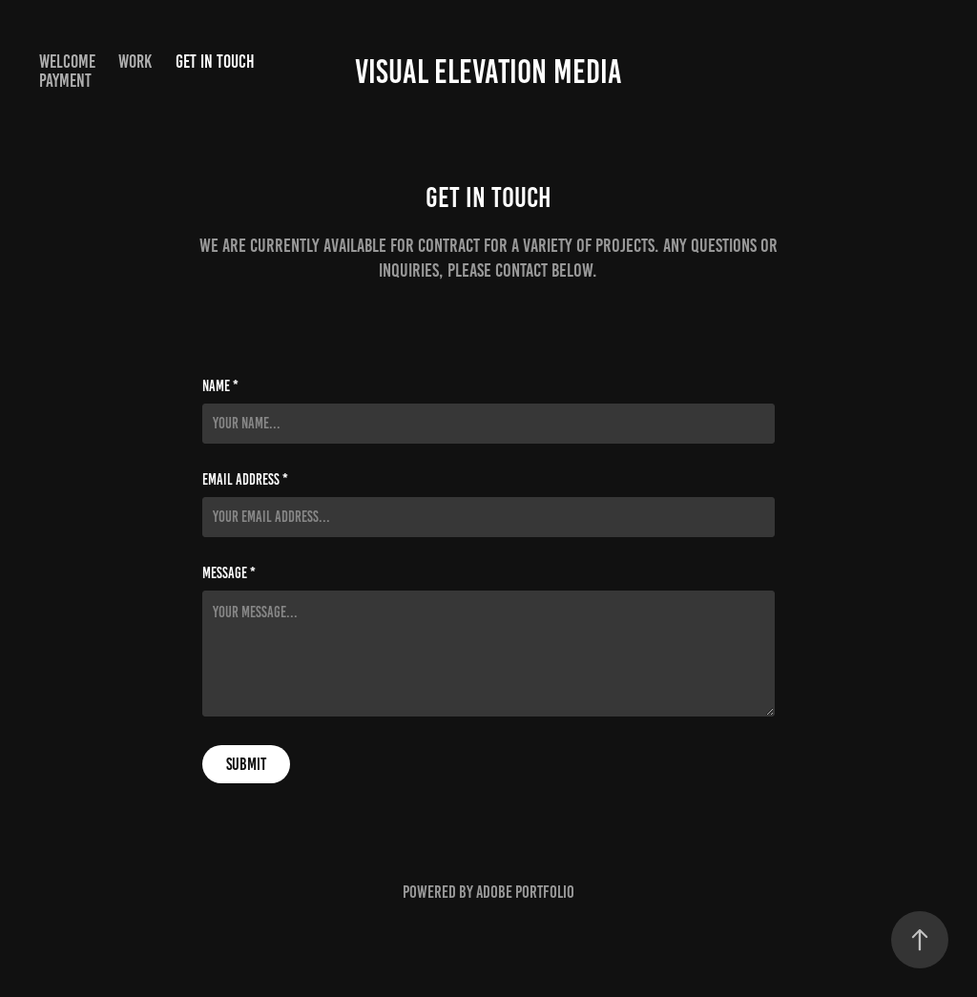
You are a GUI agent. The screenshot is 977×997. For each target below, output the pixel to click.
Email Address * (245, 480)
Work (135, 62)
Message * (229, 573)
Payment (65, 81)
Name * (220, 386)
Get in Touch (215, 62)
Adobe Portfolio (525, 892)
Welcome (67, 62)
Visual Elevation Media (488, 71)
